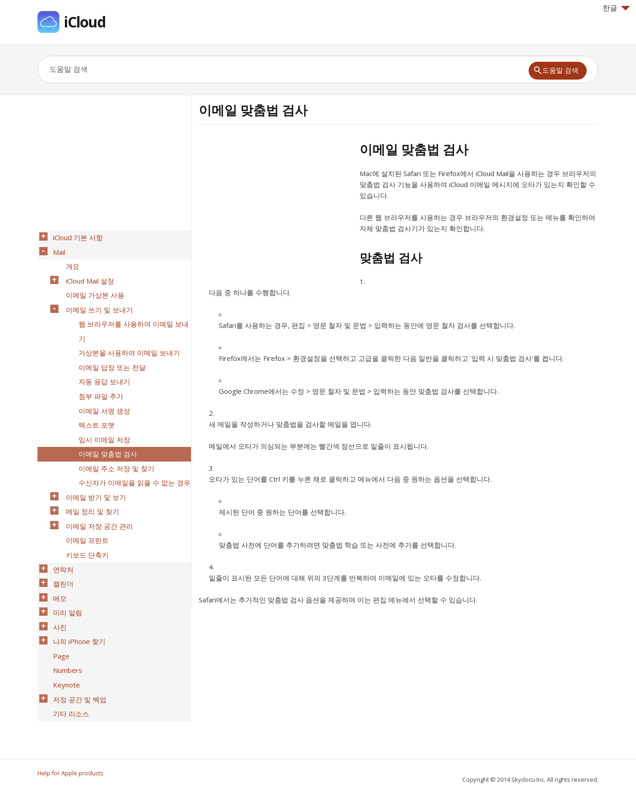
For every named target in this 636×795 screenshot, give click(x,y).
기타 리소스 (68, 629)
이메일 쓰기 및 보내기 (96, 296)
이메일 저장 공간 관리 (96, 474)
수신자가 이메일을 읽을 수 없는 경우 (132, 438)
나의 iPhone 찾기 (76, 569)
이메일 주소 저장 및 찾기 (114, 426)
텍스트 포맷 (94, 391)
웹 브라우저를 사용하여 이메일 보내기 (131, 313)
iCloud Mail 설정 (87, 272)
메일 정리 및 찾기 (90, 462)
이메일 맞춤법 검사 (105, 414)
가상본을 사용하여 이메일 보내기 (126, 331)
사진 (57, 557)
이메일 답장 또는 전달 (109, 343)
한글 (616, 8)
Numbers (65, 593)
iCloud (85, 22)
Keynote (63, 605)
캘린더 (60, 521)
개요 (70, 260)
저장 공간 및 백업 (77, 617)
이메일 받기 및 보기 (93, 450)
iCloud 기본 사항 (75, 236)
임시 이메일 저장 (101, 403)
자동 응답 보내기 (101, 355)
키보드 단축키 (84, 498)
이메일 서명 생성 (101, 379)
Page (58, 581)
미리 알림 (65, 545)
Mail (56, 248)
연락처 (60, 510)
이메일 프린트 (84, 486)
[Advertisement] (275, 205)
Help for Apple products (70, 773)
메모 (57, 533)
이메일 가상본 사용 (92, 284)
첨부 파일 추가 (98, 367)
